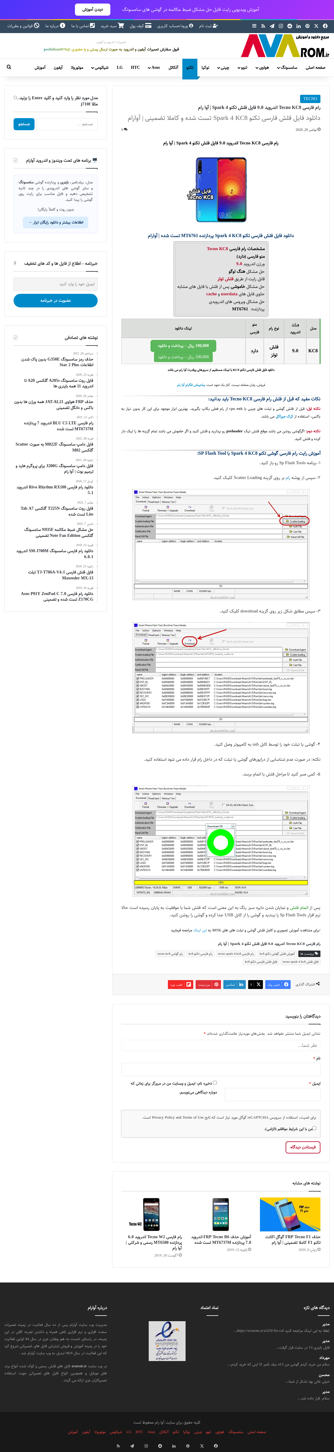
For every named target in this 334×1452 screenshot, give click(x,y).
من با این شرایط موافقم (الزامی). (290, 1129)
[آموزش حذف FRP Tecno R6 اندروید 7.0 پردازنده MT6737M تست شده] (221, 1214)
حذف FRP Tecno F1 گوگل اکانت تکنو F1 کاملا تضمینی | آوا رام (292, 1240)
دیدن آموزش (92, 9)
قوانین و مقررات (23, 26)
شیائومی (101, 67)
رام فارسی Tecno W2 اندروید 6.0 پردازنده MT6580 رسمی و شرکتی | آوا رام (154, 1242)
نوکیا (205, 67)
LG (120, 67)
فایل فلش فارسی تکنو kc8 (261, 961)
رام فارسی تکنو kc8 (200, 953)
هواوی (264, 67)
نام (317, 1058)
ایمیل (315, 1083)
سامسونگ (289, 67)
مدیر (326, 1324)
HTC (135, 67)
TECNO (310, 99)
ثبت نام (208, 26)
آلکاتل (173, 67)
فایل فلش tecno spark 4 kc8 (300, 961)
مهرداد (324, 1358)
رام (288, 477)
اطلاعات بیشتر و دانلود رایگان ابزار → (55, 222)
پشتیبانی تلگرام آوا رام (191, 385)
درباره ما (55, 26)
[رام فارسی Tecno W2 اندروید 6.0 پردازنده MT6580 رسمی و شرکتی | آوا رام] (151, 1214)
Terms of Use (193, 1117)
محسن (324, 1375)
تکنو (189, 67)
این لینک (200, 930)
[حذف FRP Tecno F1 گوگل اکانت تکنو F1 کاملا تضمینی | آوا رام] (290, 1214)
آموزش (40, 67)
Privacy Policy (163, 1117)
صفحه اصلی (315, 67)
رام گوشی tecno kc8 (170, 953)
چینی (225, 67)
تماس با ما (83, 26)
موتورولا (77, 67)
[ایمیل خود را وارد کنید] (56, 284)
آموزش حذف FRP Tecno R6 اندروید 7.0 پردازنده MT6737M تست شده (221, 1240)
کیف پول (140, 26)
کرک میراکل (284, 416)
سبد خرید (112, 26)
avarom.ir (79, 1366)
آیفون (58, 67)
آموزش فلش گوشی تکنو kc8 (277, 953)
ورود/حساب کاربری (175, 26)
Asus (155, 67)
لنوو (244, 67)
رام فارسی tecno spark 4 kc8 (236, 953)
